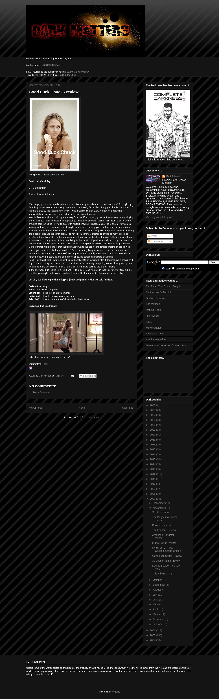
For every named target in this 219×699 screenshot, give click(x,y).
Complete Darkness (51, 65)
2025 (153, 410)
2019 (153, 439)
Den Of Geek (153, 309)
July (155, 594)
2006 (153, 630)
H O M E (46, 364)
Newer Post (35, 407)
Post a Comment (41, 392)
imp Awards (152, 315)
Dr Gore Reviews (155, 298)
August (157, 589)
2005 (153, 635)
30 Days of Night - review (166, 560)
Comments (155, 241)
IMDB (149, 321)
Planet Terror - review (164, 542)
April (156, 609)
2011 (153, 479)
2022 (153, 424)
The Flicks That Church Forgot (163, 286)
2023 (153, 420)
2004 (153, 640)
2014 (153, 464)
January (158, 624)
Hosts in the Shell (67, 75)
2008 (153, 493)
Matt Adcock (173, 176)
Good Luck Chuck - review (167, 555)
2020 (153, 434)
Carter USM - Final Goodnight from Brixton (166, 549)
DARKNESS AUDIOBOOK (78, 72)
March (157, 614)
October (158, 579)
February (158, 619)
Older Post (128, 407)
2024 (153, 414)
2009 (153, 488)
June (156, 599)
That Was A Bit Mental (158, 292)
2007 (153, 498)
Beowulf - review (161, 525)
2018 (153, 444)
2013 (153, 469)
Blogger (115, 692)
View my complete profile (160, 217)
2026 (153, 405)
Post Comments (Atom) (88, 417)
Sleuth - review (160, 512)
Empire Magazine (156, 339)
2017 (153, 449)
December (159, 503)
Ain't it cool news (155, 333)
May (155, 604)
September (159, 584)
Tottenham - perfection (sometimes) (166, 345)
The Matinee (153, 303)
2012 (153, 474)
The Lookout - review (164, 530)
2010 (153, 483)
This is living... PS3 (163, 573)
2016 (153, 454)
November (159, 507)
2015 (153, 459)
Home (82, 407)
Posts (152, 235)
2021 (153, 429)
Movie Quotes (153, 327)
